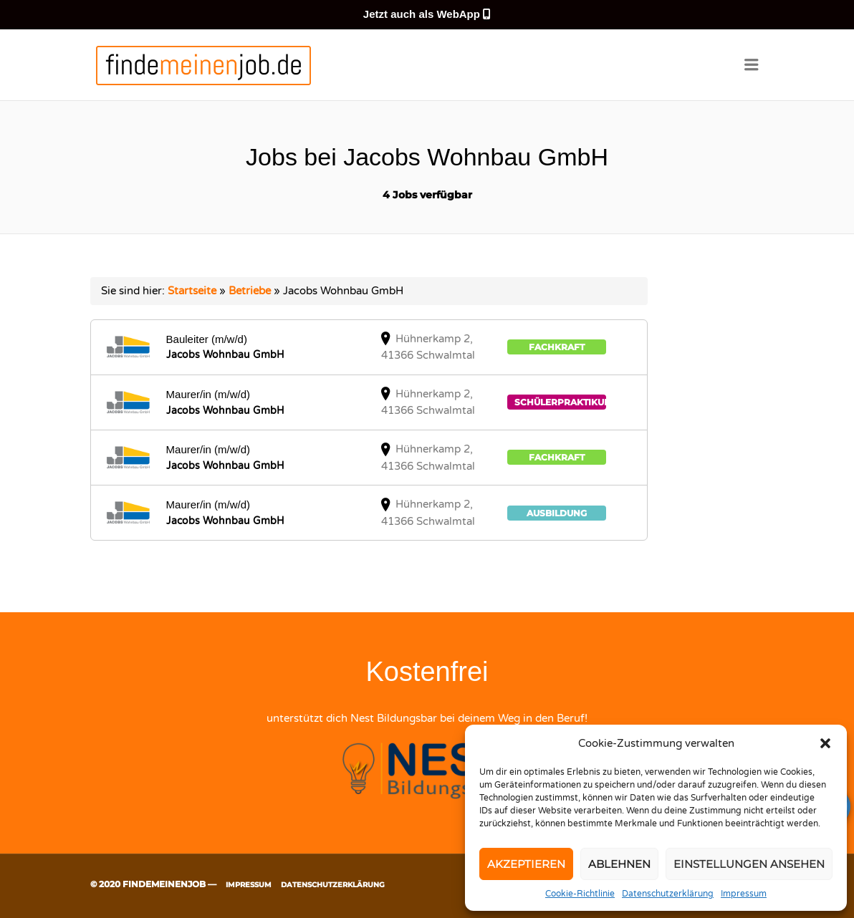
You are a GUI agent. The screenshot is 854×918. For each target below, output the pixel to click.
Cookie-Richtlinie (580, 894)
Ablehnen (619, 864)
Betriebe (250, 290)
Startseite (192, 290)
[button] (825, 743)
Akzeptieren (526, 864)
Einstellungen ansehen (749, 864)
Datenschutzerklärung (668, 894)
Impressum (744, 894)
